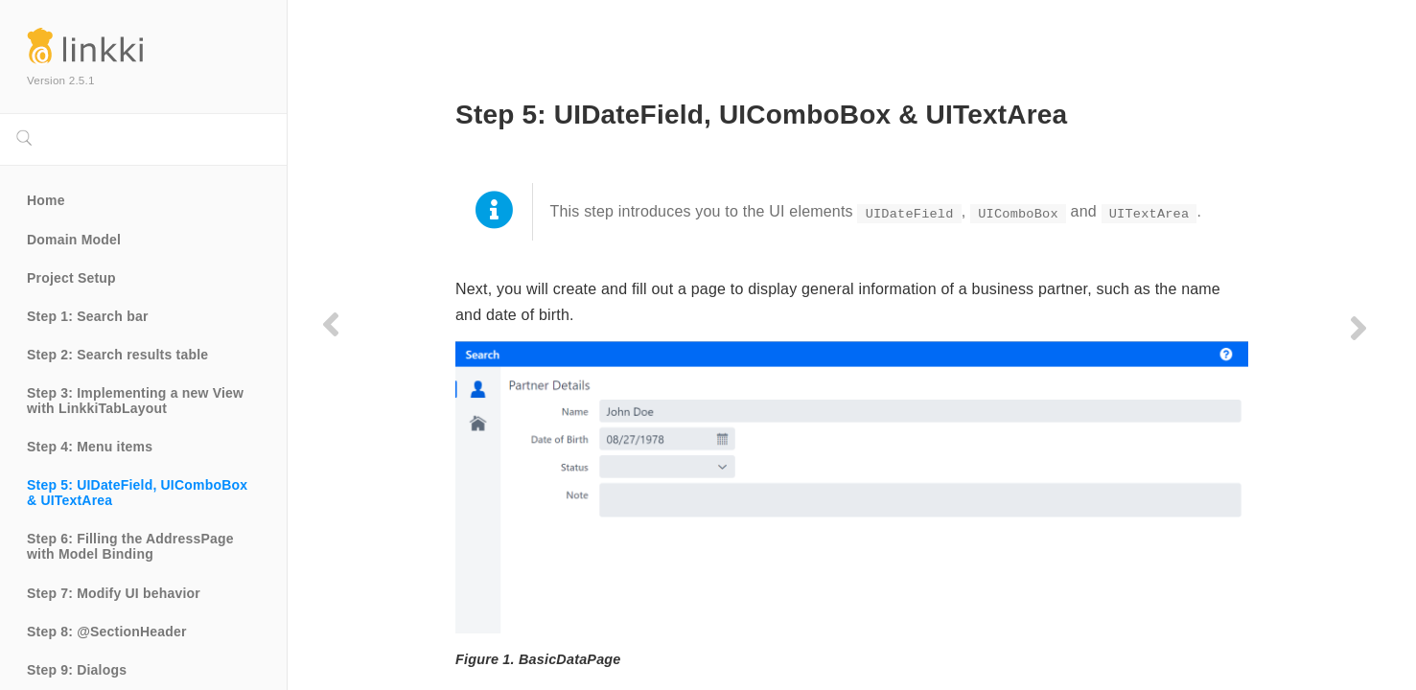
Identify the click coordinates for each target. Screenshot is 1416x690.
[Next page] (1356, 328)
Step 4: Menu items (89, 446)
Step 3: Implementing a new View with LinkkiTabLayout (137, 400)
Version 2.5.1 (61, 80)
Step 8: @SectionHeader (107, 631)
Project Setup (71, 278)
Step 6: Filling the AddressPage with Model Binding (132, 546)
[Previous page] (331, 324)
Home (46, 200)
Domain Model (74, 239)
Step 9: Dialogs (77, 670)
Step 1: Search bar (88, 316)
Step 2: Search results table (117, 354)
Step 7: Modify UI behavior (113, 593)
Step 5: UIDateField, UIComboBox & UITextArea (139, 492)
